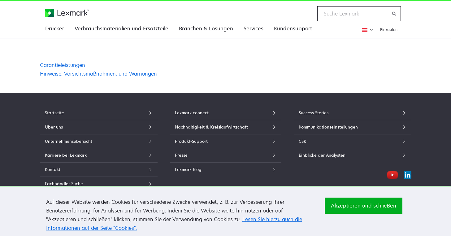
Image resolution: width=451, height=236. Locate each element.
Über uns (99, 127)
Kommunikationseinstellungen (352, 127)
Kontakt (99, 169)
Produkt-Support (225, 141)
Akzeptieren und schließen (363, 207)
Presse (225, 155)
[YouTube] (392, 174)
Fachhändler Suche (99, 183)
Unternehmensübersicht (99, 141)
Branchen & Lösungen (206, 28)
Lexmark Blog (225, 169)
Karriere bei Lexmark (99, 155)
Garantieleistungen (62, 65)
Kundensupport (293, 28)
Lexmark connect (225, 113)
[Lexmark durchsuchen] (394, 14)
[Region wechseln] (367, 30)
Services (253, 28)
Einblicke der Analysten (352, 155)
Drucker (54, 28)
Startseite (99, 113)
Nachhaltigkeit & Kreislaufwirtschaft (225, 127)
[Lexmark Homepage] (67, 13)
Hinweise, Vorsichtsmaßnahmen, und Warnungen (98, 73)
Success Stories (352, 113)
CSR (352, 141)
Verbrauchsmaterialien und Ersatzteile (121, 28)
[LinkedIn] (407, 174)
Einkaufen (388, 29)
